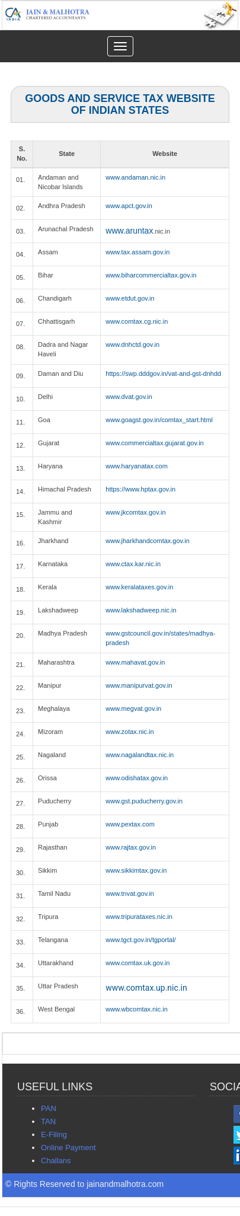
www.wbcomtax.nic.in (136, 1009)
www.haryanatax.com (136, 466)
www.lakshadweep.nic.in (140, 610)
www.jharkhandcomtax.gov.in (147, 540)
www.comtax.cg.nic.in (136, 321)
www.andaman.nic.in (135, 177)
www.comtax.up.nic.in (146, 987)
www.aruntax (129, 230)
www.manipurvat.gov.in (138, 685)
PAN (48, 1108)
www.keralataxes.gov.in (139, 587)
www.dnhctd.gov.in (132, 344)
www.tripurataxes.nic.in (138, 916)
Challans (56, 1160)
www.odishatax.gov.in (136, 777)
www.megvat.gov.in (133, 708)
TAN (48, 1121)
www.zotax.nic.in (129, 731)
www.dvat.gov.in (128, 396)
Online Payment (68, 1147)
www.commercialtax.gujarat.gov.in (154, 442)
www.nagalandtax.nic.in (139, 754)
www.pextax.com (130, 824)
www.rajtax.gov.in (130, 847)
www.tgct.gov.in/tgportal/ (140, 939)
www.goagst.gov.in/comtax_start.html (159, 419)
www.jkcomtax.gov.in (135, 512)
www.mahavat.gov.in (135, 662)
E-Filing (54, 1134)
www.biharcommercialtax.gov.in (150, 275)
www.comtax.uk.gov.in (137, 962)
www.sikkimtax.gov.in (136, 870)
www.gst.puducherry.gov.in (144, 801)
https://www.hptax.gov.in (140, 489)
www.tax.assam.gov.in (137, 252)
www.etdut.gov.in (129, 298)
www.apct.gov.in (128, 205)
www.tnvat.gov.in (129, 893)
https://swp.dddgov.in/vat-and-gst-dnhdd (163, 373)
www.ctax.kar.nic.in (133, 563)
